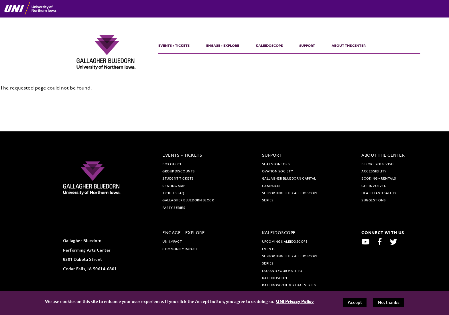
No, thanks (388, 302)
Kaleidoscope (269, 45)
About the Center (349, 45)
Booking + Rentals (378, 178)
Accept (355, 302)
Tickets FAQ (173, 193)
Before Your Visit (377, 164)
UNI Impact (172, 241)
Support (307, 45)
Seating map (173, 186)
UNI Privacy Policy (295, 301)
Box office (172, 164)
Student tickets (178, 178)
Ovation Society (277, 171)
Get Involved (373, 186)
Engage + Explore (222, 45)
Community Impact (179, 249)
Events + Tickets (174, 45)
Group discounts (178, 171)
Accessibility (374, 171)
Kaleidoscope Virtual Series (289, 285)
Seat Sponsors (276, 164)
